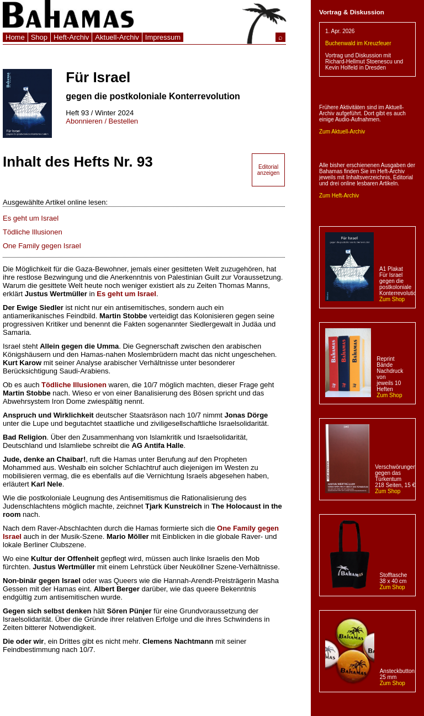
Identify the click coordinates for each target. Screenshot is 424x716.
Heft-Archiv (71, 37)
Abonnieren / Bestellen (102, 121)
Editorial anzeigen (268, 170)
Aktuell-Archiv (117, 37)
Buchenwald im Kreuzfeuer (358, 43)
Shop (39, 37)
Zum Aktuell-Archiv (342, 132)
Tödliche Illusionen (32, 232)
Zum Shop (392, 299)
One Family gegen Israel (42, 246)
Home (15, 37)
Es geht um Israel (31, 218)
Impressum (163, 37)
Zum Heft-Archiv (339, 196)
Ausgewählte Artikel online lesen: (55, 202)
